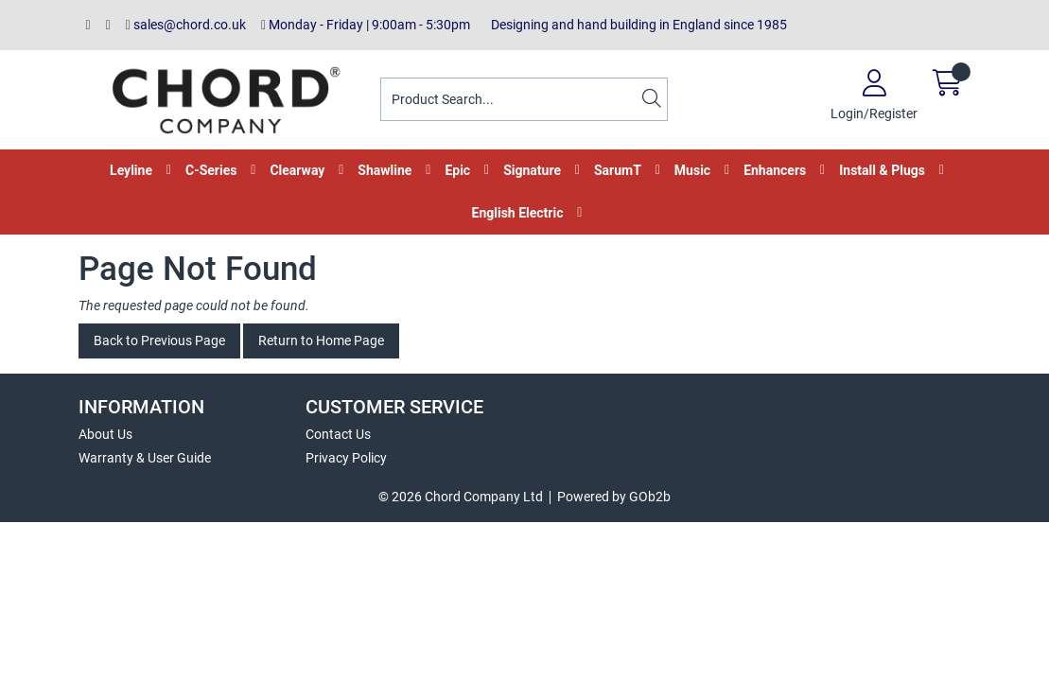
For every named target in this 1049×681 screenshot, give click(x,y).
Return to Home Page (321, 340)
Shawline (384, 170)
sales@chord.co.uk (186, 24)
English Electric (518, 212)
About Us (105, 434)
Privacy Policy (346, 457)
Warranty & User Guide (145, 457)
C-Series (210, 170)
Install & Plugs (882, 170)
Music (692, 170)
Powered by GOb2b (614, 496)
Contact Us (338, 434)
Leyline (131, 170)
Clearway (297, 170)
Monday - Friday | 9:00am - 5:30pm (365, 24)
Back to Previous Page (159, 340)
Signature (532, 170)
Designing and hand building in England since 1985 (636, 24)
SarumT (617, 170)
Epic (457, 170)
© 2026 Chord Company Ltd (460, 496)
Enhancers (774, 170)
